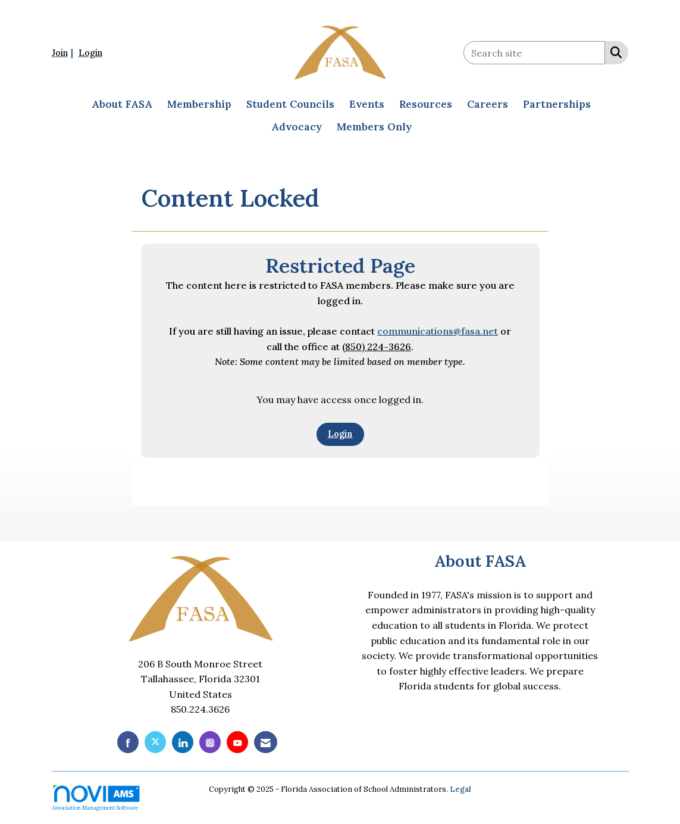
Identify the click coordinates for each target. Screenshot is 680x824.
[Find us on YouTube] (237, 742)
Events (366, 104)
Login (340, 434)
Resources (425, 104)
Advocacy (296, 126)
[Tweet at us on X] (155, 742)
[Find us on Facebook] (128, 742)
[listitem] (64, 52)
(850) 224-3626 (376, 346)
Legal (460, 789)
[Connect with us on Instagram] (210, 742)
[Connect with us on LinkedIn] (182, 742)
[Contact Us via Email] (265, 742)
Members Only (374, 126)
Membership (199, 104)
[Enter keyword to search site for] (534, 52)
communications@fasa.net (437, 331)
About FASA (122, 104)
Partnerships (557, 104)
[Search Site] (613, 52)
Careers (487, 104)
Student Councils (290, 104)
